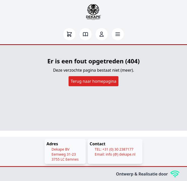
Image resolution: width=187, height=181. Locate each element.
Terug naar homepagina (93, 81)
